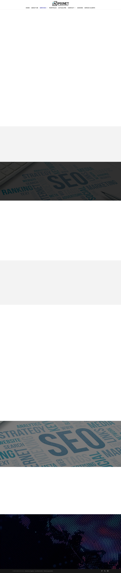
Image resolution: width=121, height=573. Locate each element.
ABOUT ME (34, 8)
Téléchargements (48, 571)
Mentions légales (29, 571)
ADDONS (80, 8)
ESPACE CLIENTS (90, 8)
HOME (28, 8)
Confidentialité (39, 571)
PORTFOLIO (53, 8)
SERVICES (43, 8)
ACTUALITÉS (62, 8)
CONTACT (71, 8)
